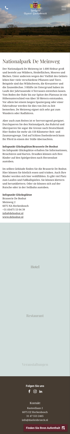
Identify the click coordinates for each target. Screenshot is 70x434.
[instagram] (35, 392)
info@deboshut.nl (12, 213)
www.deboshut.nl (12, 217)
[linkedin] (40, 392)
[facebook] (29, 392)
